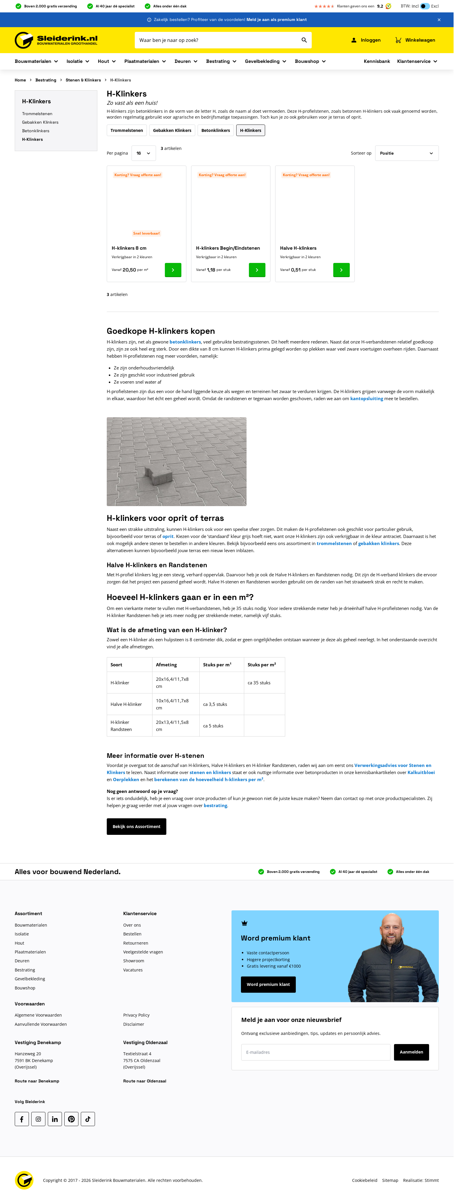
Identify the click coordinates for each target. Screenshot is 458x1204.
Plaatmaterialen (141, 61)
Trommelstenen (37, 113)
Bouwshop (307, 61)
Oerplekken (126, 779)
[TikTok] (88, 1119)
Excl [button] (435, 6)
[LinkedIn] (55, 1119)
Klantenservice (414, 61)
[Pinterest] (71, 1119)
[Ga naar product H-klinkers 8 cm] (173, 270)
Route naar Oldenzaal (144, 1081)
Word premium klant (268, 984)
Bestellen (132, 934)
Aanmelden (411, 1052)
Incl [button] (415, 6)
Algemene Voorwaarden (38, 1015)
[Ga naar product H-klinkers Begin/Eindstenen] (257, 270)
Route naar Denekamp (37, 1081)
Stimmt (432, 1180)
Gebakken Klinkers (40, 122)
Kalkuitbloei (421, 772)
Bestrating (218, 61)
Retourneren (135, 943)
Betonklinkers (35, 130)
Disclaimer (133, 1024)
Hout (103, 61)
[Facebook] (22, 1119)
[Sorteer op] (407, 153)
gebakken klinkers (378, 543)
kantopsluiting (366, 398)
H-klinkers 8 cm (129, 248)
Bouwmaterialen (33, 61)
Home (20, 80)
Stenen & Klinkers (83, 80)
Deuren (183, 61)
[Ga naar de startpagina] (56, 40)
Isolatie (75, 61)
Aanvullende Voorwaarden (41, 1024)
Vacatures (133, 970)
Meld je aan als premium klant (277, 19)
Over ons (132, 925)
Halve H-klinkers (298, 248)
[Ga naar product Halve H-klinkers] (341, 270)
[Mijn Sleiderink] (365, 40)
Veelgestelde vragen (143, 952)
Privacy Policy (136, 1015)
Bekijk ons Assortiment (136, 826)
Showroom (133, 960)
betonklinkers (185, 342)
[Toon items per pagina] (144, 153)
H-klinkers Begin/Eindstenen (228, 248)
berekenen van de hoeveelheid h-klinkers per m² (208, 779)
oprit (168, 536)
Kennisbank (377, 61)
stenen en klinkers (210, 772)
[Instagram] (38, 1119)
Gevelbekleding (262, 61)
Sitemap (390, 1180)
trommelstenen (334, 543)
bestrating (215, 805)
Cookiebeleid (364, 1180)
